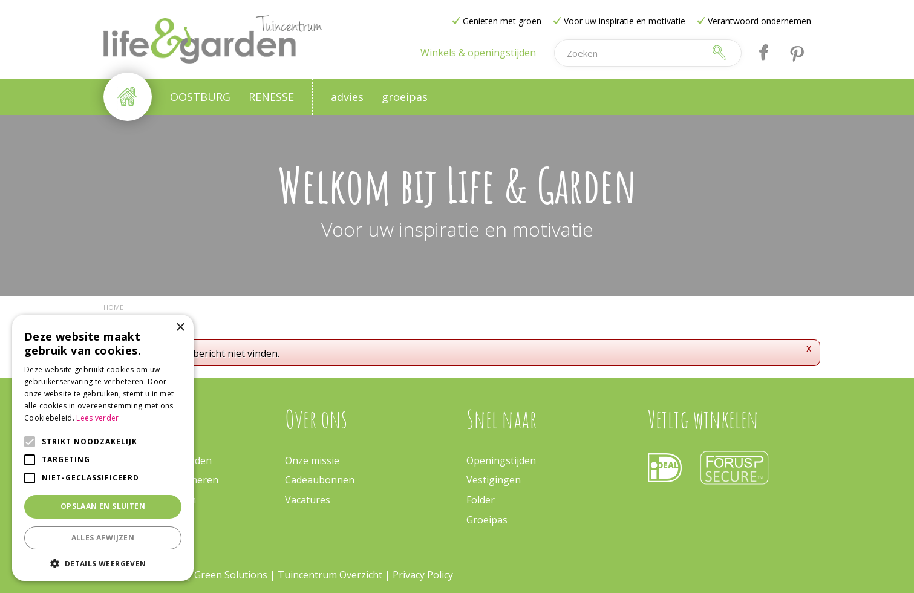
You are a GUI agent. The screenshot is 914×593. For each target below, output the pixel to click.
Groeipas (487, 519)
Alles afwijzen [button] (103, 537)
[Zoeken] (629, 53)
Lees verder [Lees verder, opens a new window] (97, 418)
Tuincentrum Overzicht (330, 575)
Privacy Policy (423, 575)
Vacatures (307, 499)
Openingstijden (501, 460)
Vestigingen (493, 480)
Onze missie (312, 460)
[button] (102, 563)
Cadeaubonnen (319, 480)
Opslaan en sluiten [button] (102, 506)
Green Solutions (232, 575)
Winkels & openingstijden (478, 52)
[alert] (103, 448)
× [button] (179, 327)
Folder (480, 499)
